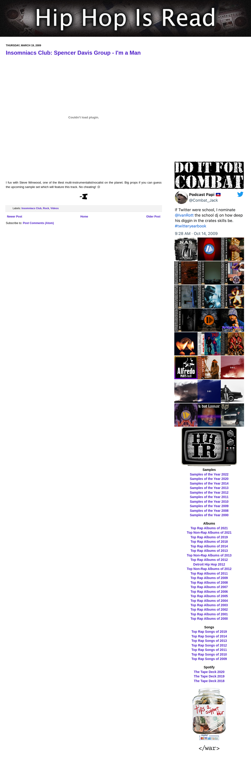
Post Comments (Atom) (38, 223)
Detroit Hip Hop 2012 (209, 564)
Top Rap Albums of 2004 (209, 601)
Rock (46, 208)
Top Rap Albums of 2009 (209, 578)
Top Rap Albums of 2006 (209, 591)
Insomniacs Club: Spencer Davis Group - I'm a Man (73, 53)
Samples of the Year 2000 (209, 515)
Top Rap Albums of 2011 (209, 573)
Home (84, 216)
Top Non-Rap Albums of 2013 (209, 555)
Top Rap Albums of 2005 (209, 596)
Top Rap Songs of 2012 (209, 645)
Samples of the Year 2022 (209, 474)
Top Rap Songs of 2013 (209, 641)
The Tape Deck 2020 (209, 672)
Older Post (153, 216)
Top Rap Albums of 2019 (209, 537)
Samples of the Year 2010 (209, 501)
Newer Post (14, 216)
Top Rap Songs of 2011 (209, 650)
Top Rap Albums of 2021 (209, 528)
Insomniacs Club (31, 208)
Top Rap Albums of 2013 (209, 551)
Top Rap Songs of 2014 (209, 636)
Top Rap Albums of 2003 (209, 605)
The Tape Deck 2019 (209, 676)
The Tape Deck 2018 (209, 681)
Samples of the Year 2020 (209, 479)
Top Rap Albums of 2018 (209, 541)
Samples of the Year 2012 (209, 492)
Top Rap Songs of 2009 (209, 659)
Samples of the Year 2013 (209, 488)
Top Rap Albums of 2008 (209, 582)
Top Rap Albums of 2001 (209, 614)
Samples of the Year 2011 (209, 497)
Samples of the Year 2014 (209, 483)
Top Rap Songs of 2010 (209, 654)
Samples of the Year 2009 (209, 506)
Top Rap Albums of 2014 (209, 546)
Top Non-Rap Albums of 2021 (209, 532)
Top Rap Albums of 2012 (209, 560)
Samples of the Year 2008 (209, 510)
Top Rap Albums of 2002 (209, 609)
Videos (54, 208)
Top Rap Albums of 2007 (209, 587)
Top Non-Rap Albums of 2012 (209, 569)
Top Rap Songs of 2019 (209, 631)
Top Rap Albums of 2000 (209, 618)
